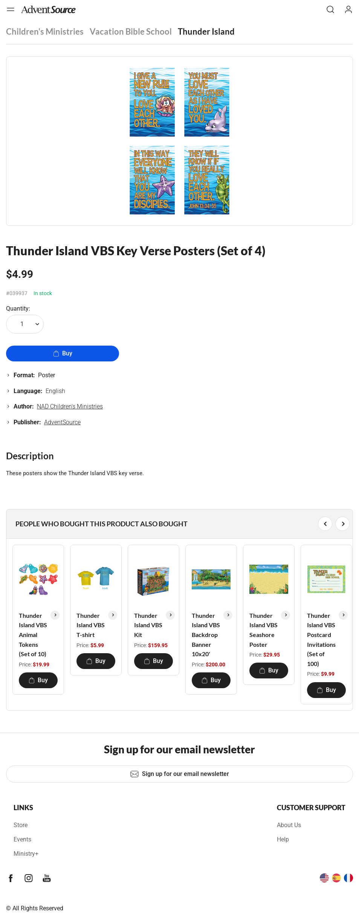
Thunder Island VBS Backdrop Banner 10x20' (206, 634)
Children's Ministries (45, 31)
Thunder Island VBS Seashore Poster (263, 630)
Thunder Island (206, 31)
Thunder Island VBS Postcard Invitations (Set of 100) (321, 639)
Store (20, 825)
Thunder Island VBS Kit (148, 625)
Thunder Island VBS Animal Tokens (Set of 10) (33, 634)
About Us (289, 825)
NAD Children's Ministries (70, 406)
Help (283, 839)
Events (22, 839)
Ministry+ (26, 853)
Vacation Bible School (131, 31)
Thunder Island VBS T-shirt (90, 625)
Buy (62, 353)
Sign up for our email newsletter (179, 774)
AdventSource (62, 422)
